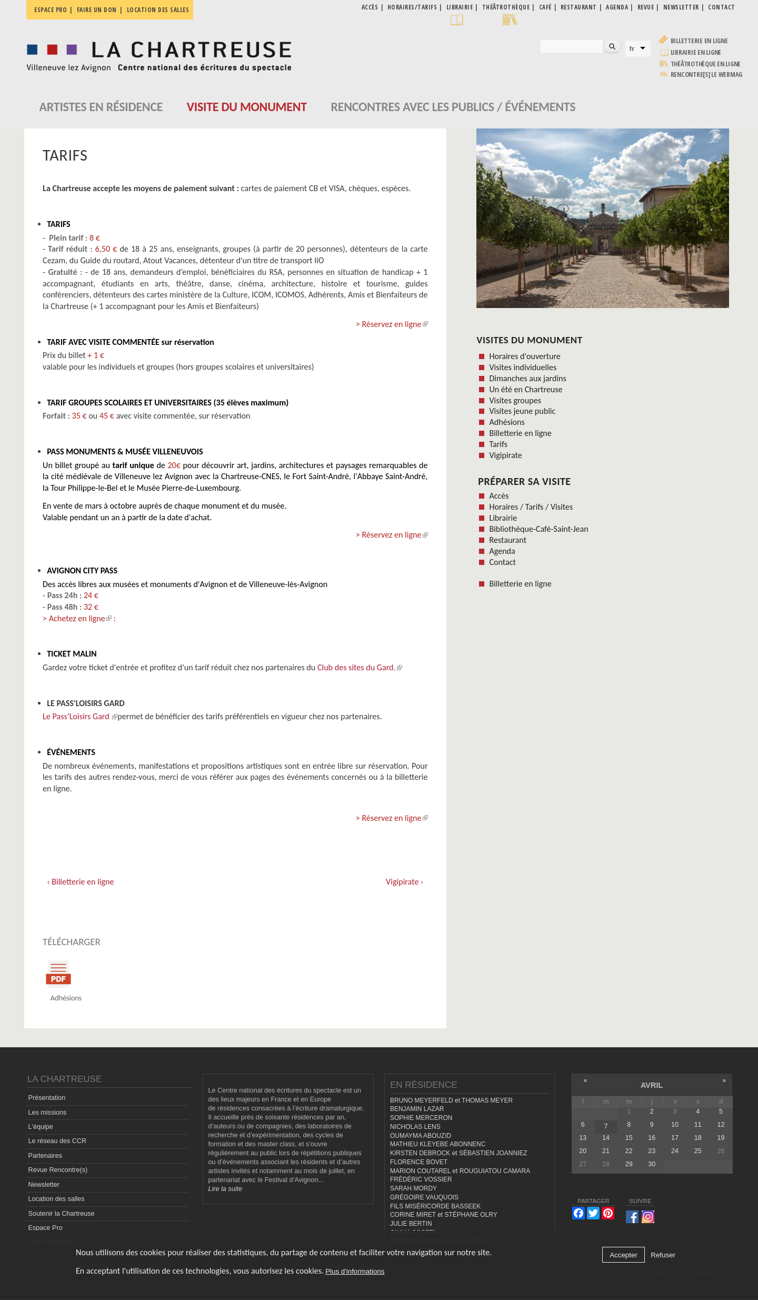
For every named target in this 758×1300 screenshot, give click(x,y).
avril (652, 1085)
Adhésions (506, 422)
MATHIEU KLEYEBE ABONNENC (437, 1144)
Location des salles (158, 10)
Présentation (47, 1098)
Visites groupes (515, 400)
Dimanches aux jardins (527, 378)
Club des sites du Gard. (359, 667)
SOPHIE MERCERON (421, 1118)
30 (651, 1164)
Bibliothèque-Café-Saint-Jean (538, 529)
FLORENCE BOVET (418, 1162)
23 (651, 1151)
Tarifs (498, 444)
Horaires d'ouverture (524, 356)
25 (698, 1151)
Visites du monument (529, 340)
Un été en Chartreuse (525, 389)
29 (629, 1164)
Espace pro (50, 10)
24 (675, 1151)
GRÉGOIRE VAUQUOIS (424, 1197)
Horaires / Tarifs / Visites (531, 507)
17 (675, 1138)
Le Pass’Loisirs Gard (80, 716)
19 (720, 1138)
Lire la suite (225, 1189)
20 (582, 1151)
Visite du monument (247, 106)
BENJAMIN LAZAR (417, 1109)
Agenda (502, 551)
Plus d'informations (354, 1271)
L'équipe (40, 1126)
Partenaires (45, 1155)
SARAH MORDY (413, 1188)
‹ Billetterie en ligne (80, 882)
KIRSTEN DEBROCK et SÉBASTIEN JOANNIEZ (458, 1153)
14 (606, 1138)
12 (720, 1124)
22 (629, 1151)
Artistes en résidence (101, 106)
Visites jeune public (522, 411)
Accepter (623, 1255)
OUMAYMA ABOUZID (420, 1135)
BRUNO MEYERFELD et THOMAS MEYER (451, 1100)
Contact (502, 562)
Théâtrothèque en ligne (706, 63)
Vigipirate (505, 455)
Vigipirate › (404, 882)
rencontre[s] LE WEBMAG (707, 74)
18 (698, 1138)
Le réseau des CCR (57, 1141)
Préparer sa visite (524, 481)
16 (651, 1138)
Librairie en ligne (696, 52)
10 (675, 1124)
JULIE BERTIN (411, 1223)
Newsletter (44, 1184)
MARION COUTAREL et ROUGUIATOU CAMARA (460, 1171)
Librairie (503, 518)
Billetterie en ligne (699, 40)
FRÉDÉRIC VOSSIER (421, 1180)
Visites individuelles (522, 367)
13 (582, 1138)
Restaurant (507, 540)
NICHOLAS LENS (415, 1126)
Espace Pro (45, 1228)
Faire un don (97, 10)
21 (606, 1151)
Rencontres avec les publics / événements (453, 106)
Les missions (47, 1112)
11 (698, 1124)
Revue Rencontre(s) (58, 1170)
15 (629, 1138)
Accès (498, 496)
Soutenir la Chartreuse (61, 1213)
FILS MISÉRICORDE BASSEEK (435, 1206)
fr (632, 49)
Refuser (663, 1255)
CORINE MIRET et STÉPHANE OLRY (443, 1215)
